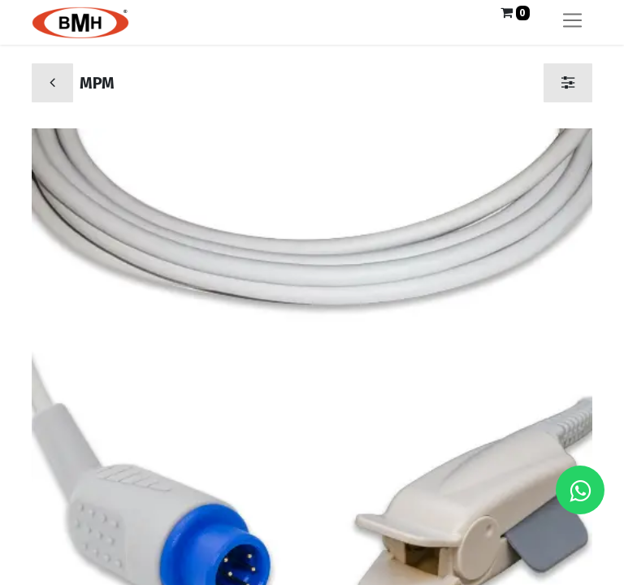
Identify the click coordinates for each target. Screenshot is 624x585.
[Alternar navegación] (572, 22)
